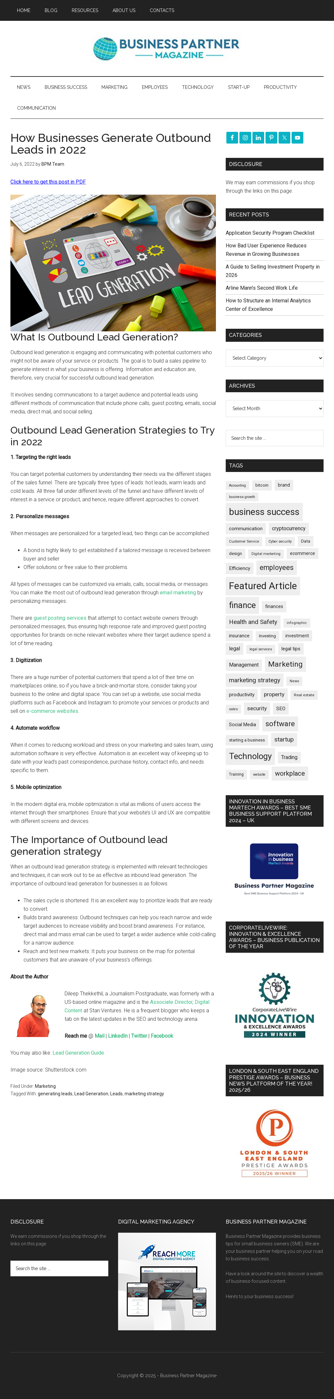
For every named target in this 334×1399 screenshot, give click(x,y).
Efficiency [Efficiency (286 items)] (239, 568)
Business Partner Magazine (167, 48)
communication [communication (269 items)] (246, 529)
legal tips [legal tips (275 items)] (290, 649)
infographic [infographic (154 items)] (297, 623)
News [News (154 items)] (294, 681)
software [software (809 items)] (280, 723)
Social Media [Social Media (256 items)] (242, 724)
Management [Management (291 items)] (244, 665)
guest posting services (60, 618)
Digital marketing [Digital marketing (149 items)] (266, 554)
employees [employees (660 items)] (277, 567)
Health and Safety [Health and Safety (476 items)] (253, 622)
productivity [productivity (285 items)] (241, 695)
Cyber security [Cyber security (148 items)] (280, 541)
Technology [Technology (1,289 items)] (250, 756)
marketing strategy (144, 1093)
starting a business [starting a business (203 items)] (247, 740)
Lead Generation (91, 1093)
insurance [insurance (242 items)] (239, 635)
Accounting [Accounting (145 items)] (237, 485)
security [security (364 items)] (257, 708)
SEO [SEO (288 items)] (280, 709)
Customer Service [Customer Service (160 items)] (244, 541)
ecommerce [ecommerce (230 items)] (302, 553)
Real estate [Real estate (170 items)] (304, 695)
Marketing (45, 1086)
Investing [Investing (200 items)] (267, 635)
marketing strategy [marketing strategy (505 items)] (254, 680)
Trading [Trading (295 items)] (289, 757)
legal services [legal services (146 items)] (261, 649)
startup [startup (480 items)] (284, 739)
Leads (116, 1093)
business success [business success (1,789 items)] (264, 511)
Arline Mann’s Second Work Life (262, 288)
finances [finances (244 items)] (274, 606)
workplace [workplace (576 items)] (290, 773)
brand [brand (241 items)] (284, 485)
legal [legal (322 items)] (234, 648)
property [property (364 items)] (274, 694)
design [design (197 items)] (235, 553)
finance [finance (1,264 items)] (242, 605)
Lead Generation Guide (78, 1053)
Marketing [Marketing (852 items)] (285, 664)
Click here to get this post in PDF (48, 182)
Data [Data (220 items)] (305, 541)
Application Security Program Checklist (270, 233)
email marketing (178, 592)
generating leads (55, 1093)
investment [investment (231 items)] (297, 635)
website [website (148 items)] (259, 774)
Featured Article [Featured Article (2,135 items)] (263, 585)
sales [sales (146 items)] (233, 709)
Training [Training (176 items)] (236, 774)
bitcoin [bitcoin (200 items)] (261, 485)
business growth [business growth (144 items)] (242, 497)
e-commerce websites (52, 711)
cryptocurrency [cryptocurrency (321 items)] (289, 528)
